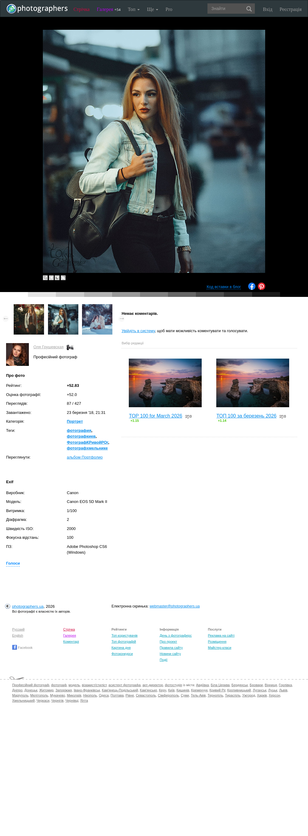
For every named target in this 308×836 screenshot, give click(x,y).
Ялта (84, 700)
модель (74, 685)
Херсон (274, 695)
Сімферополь (168, 695)
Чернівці (71, 700)
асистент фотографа (124, 685)
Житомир (46, 690)
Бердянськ (239, 685)
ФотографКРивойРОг (87, 442)
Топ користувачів (124, 635)
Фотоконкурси (122, 653)
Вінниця (271, 685)
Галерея (109, 9)
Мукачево (57, 695)
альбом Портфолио (85, 457)
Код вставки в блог (224, 286)
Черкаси (42, 700)
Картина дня (121, 647)
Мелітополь (39, 695)
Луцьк (272, 690)
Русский (18, 629)
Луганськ (259, 690)
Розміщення (217, 641)
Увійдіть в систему (138, 331)
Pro (169, 9)
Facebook (22, 647)
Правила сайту (171, 647)
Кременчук (199, 690)
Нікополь (90, 695)
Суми (185, 695)
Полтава (117, 695)
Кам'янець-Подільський (120, 690)
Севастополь (146, 695)
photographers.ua (27, 606)
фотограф (59, 685)
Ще (152, 9)
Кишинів (182, 690)
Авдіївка (202, 685)
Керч (162, 690)
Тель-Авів (198, 695)
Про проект (168, 641)
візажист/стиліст (94, 685)
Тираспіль (233, 695)
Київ (171, 690)
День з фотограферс (176, 635)
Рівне (129, 695)
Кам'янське (148, 690)
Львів (283, 690)
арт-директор (152, 685)
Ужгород (248, 695)
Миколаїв (74, 695)
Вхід (267, 9)
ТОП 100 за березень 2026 (246, 415)
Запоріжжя (63, 690)
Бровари (256, 685)
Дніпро (17, 690)
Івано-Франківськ (87, 690)
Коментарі (71, 641)
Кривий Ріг (217, 690)
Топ (134, 9)
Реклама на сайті (221, 635)
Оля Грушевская (48, 347)
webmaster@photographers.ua (174, 606)
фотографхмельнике (87, 448)
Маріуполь (20, 695)
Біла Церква (220, 685)
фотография (79, 430)
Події (164, 660)
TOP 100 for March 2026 (155, 415)
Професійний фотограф (30, 685)
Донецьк (30, 690)
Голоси (13, 563)
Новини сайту (170, 653)
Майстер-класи (219, 647)
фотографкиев (81, 436)
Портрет (75, 421)
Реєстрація (291, 9)
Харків (262, 695)
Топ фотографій (123, 641)
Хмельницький (23, 700)
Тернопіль (215, 695)
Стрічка (82, 9)
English (17, 635)
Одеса (103, 695)
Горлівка (285, 685)
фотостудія (173, 685)
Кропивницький (239, 690)
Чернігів (57, 700)
